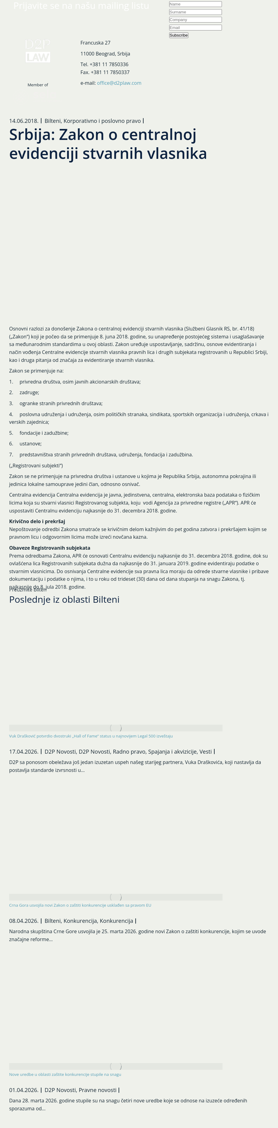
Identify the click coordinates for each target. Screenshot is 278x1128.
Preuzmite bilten (28, 589)
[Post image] (116, 728)
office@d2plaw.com (119, 83)
